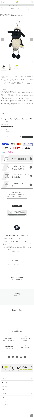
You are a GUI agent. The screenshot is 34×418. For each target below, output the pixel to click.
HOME (1, 14)
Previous (2, 39)
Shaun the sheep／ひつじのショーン (11, 14)
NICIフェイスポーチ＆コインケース (17, 264)
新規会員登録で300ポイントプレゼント (17, 5)
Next (31, 39)
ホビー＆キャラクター (17, 260)
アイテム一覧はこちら (17, 251)
